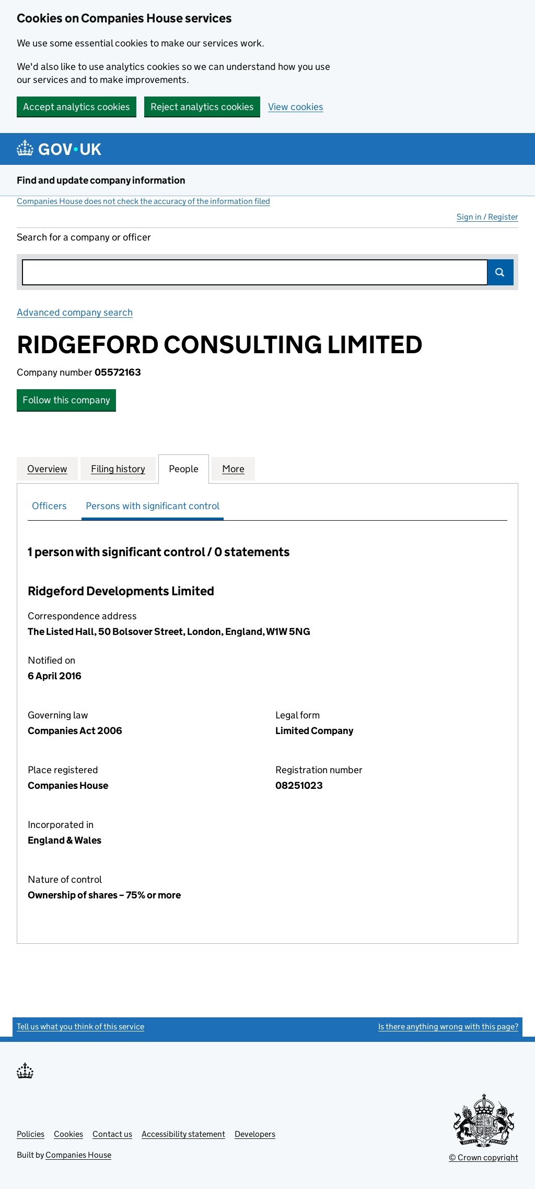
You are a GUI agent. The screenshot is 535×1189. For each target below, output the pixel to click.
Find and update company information (101, 180)
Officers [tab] (49, 506)
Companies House (78, 1155)
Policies (30, 1134)
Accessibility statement (183, 1134)
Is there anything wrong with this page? (448, 1026)
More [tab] (233, 468)
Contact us (112, 1134)
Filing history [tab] (118, 468)
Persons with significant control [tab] (152, 506)
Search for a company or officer (84, 237)
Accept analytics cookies (76, 107)
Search (500, 272)
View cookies (295, 107)
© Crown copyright (483, 1157)
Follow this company (66, 400)
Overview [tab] (47, 468)
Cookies (68, 1134)
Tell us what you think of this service (80, 1026)
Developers (255, 1134)
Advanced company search (75, 312)
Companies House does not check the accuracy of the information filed (143, 201)
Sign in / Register (487, 217)
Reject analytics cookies (202, 107)
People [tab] (184, 468)
